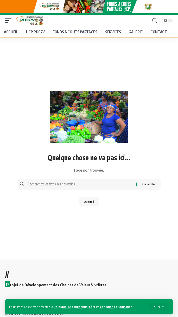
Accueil (89, 201)
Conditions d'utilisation (116, 306)
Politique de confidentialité (73, 306)
